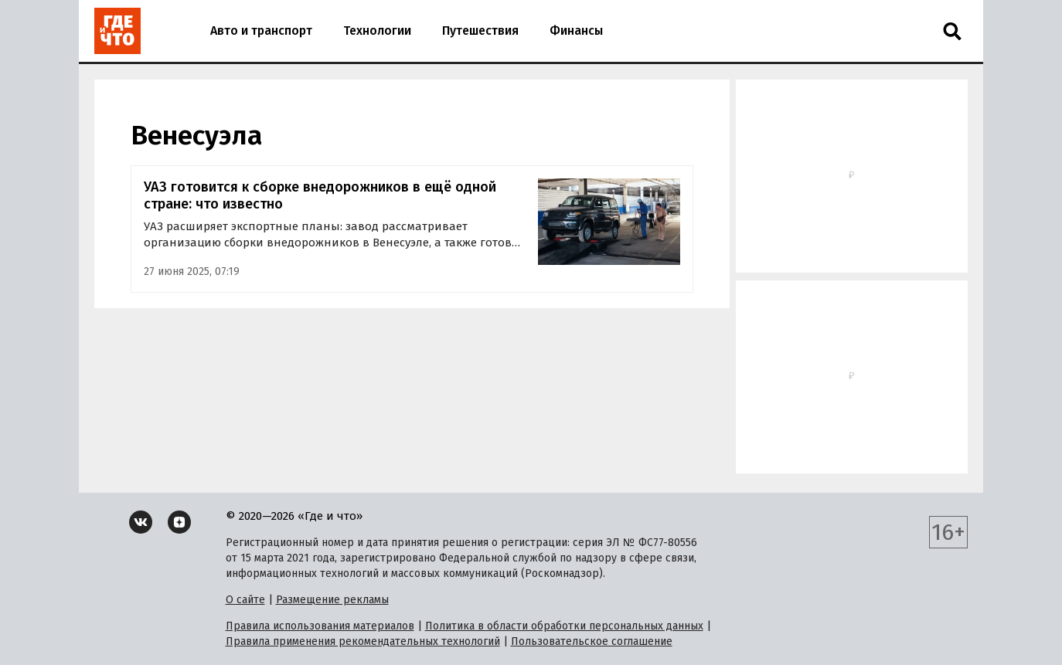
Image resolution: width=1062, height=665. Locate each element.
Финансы (576, 30)
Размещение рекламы (332, 599)
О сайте (245, 599)
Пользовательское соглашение (591, 641)
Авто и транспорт (261, 30)
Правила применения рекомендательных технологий (363, 641)
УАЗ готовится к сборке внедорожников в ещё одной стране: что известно (320, 195)
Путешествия (480, 30)
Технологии (377, 30)
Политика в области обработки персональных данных (564, 626)
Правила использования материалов (320, 626)
